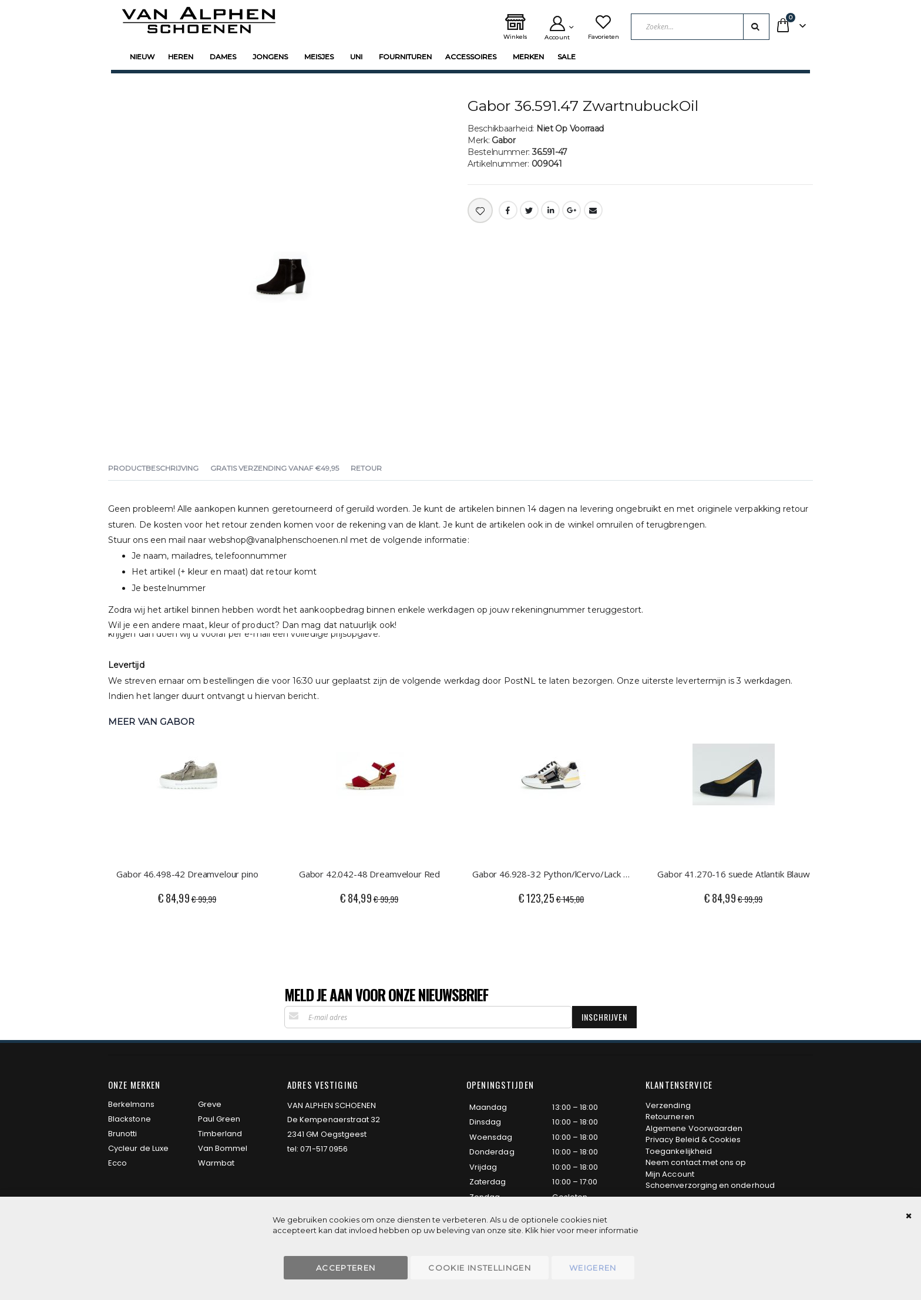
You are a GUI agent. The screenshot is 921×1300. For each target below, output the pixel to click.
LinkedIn (550, 210)
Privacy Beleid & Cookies (693, 1139)
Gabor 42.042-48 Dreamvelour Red (369, 874)
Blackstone (129, 1119)
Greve (209, 1104)
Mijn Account (670, 1174)
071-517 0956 (324, 1148)
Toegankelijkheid (679, 1151)
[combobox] (704, 26)
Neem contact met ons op (696, 1162)
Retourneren (670, 1116)
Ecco (117, 1163)
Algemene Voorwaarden (694, 1128)
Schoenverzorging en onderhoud (710, 1185)
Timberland (220, 1133)
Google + (571, 210)
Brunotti (122, 1133)
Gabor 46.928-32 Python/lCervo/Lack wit (551, 874)
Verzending (668, 1105)
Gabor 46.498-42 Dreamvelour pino (187, 874)
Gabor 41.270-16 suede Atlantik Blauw (733, 874)
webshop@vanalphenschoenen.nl (278, 540)
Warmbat (216, 1163)
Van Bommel (223, 1148)
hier (547, 1230)
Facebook (508, 210)
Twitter (529, 210)
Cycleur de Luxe (138, 1148)
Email (593, 210)
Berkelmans (131, 1104)
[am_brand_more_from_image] (187, 794)
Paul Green (219, 1119)
